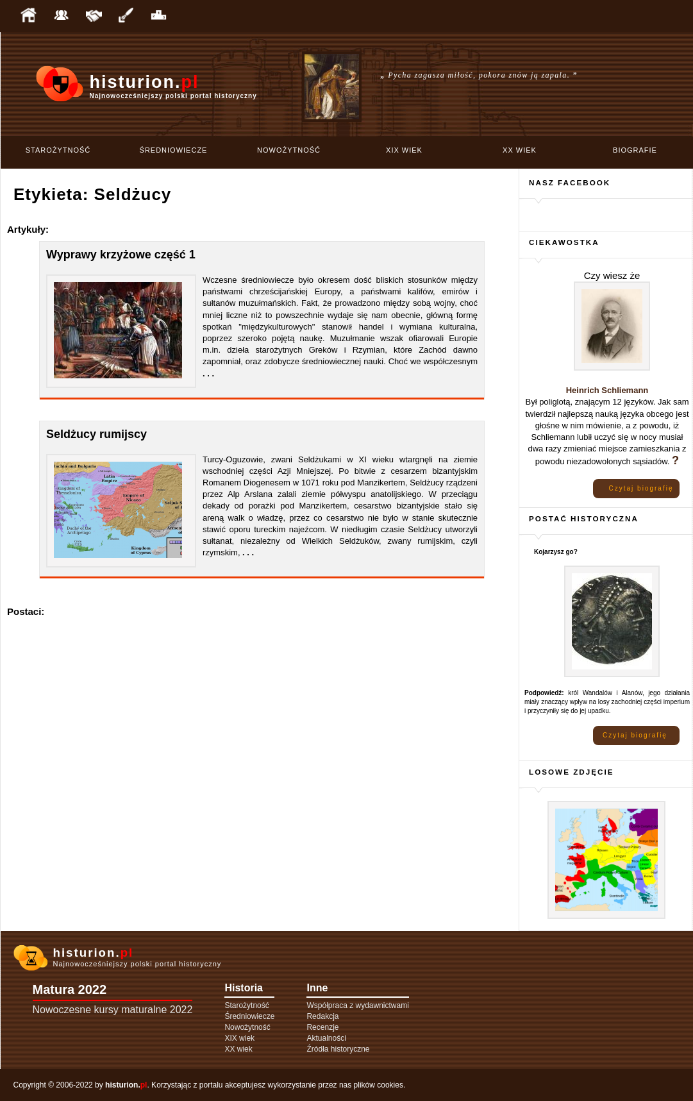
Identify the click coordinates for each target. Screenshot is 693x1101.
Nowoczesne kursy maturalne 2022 (113, 1009)
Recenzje (322, 1027)
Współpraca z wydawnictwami (357, 1005)
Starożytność (58, 150)
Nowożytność (289, 150)
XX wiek (520, 150)
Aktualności (326, 1038)
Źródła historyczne (337, 1049)
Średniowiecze (174, 150)
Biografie (635, 150)
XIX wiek (404, 150)
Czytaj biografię (641, 488)
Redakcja (322, 1016)
